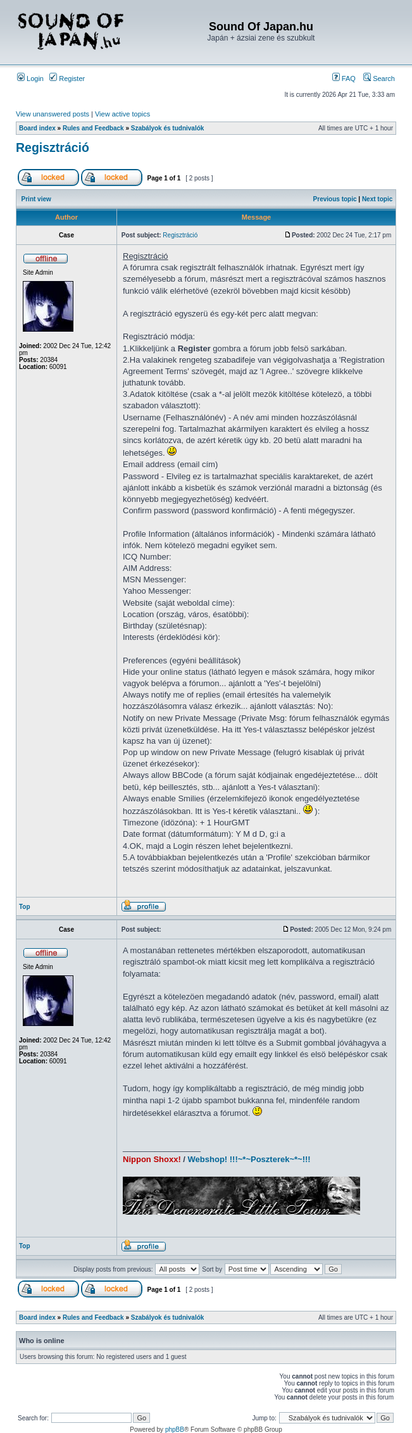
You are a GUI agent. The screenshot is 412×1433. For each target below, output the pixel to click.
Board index (37, 128)
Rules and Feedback (93, 128)
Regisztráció (52, 147)
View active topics (122, 114)
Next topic (377, 199)
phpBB (174, 1429)
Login (30, 78)
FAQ (344, 78)
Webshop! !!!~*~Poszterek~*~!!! (249, 1159)
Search (379, 78)
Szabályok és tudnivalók (167, 128)
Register (67, 78)
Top (24, 906)
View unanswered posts (52, 114)
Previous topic (335, 199)
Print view (36, 199)
